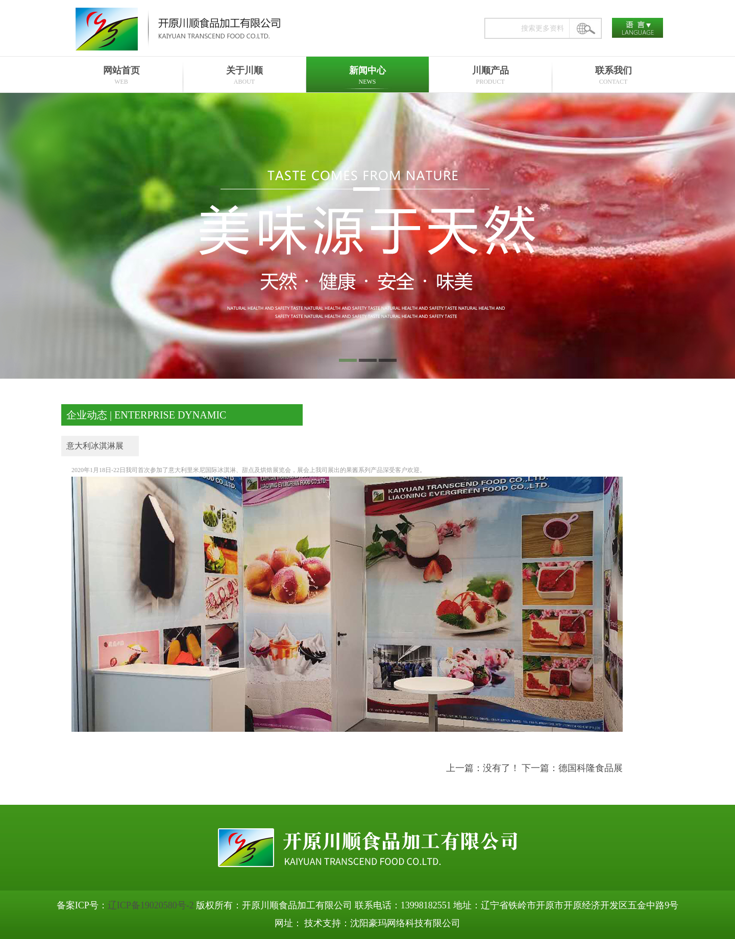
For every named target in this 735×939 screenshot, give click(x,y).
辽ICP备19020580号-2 (151, 905)
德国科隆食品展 (590, 768)
